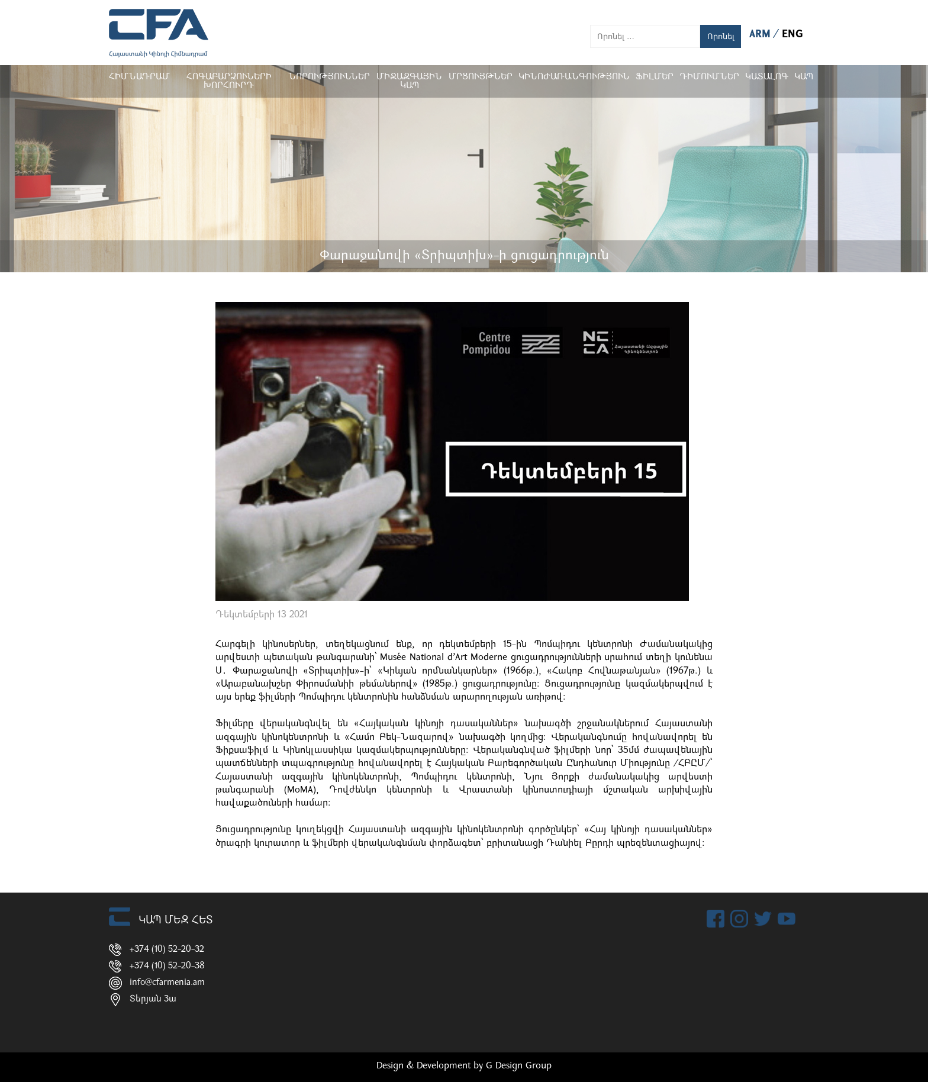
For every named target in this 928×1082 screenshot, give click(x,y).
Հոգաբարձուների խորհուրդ (229, 82)
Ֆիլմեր (655, 77)
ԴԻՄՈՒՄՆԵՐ (709, 77)
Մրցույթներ (481, 77)
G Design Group (519, 1066)
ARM (761, 34)
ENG (792, 34)
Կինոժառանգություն (574, 77)
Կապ (803, 77)
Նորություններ (329, 77)
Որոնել (720, 36)
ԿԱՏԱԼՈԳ (766, 77)
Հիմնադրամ (139, 77)
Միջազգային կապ (409, 82)
